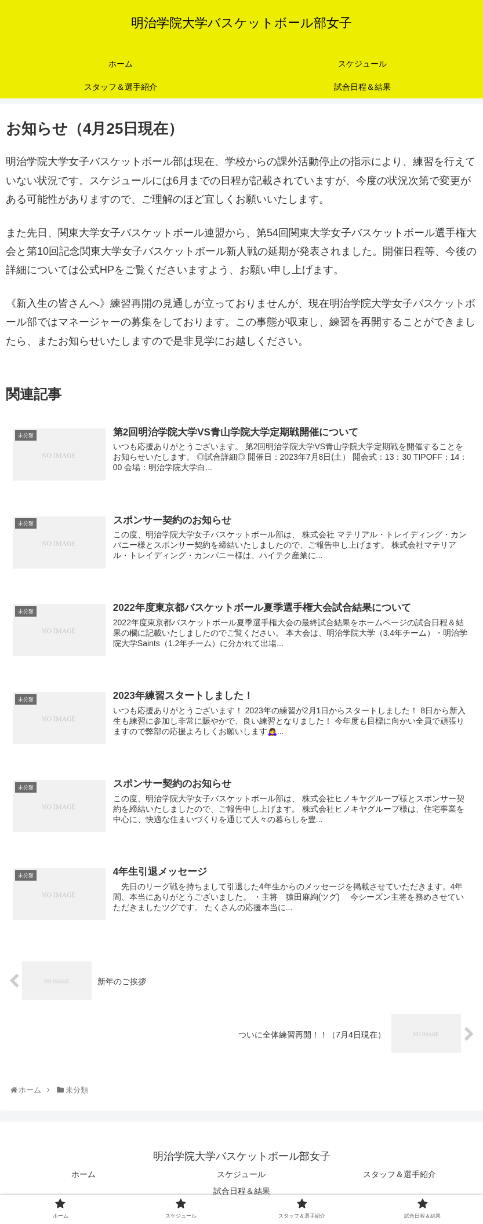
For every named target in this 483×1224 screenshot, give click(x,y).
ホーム (83, 1174)
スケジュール (241, 1174)
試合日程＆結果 (241, 1191)
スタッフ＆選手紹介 (399, 1174)
